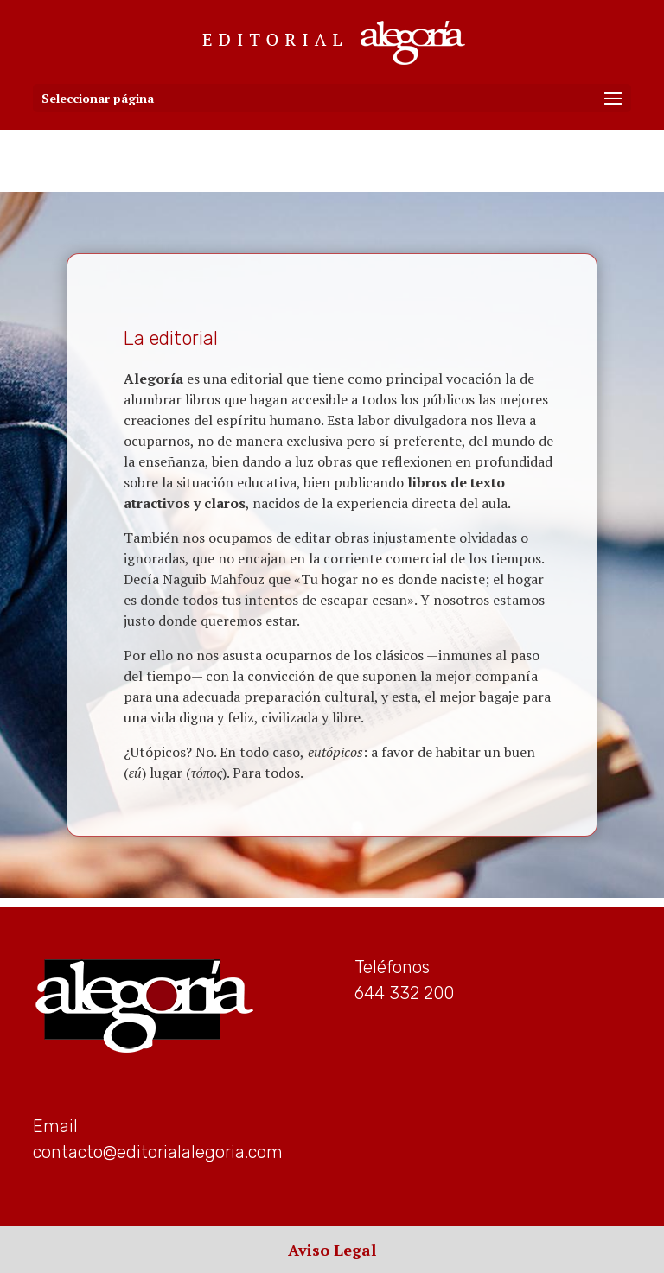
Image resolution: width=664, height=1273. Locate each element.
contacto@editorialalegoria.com (158, 1152)
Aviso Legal (332, 1249)
